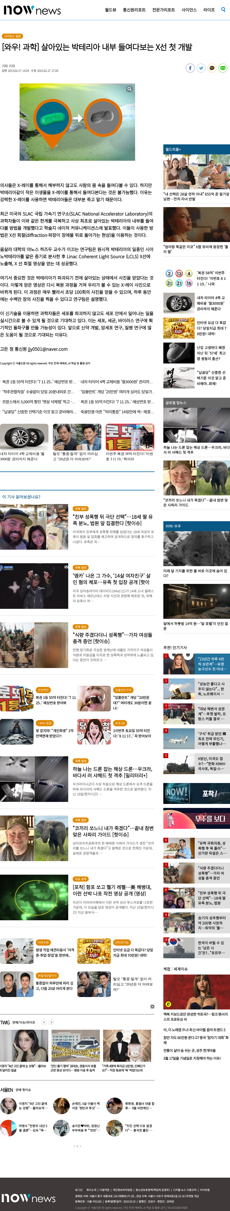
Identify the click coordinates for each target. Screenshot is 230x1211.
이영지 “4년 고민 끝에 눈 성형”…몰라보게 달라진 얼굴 (74, 1068)
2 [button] (77, 1146)
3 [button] (80, 1146)
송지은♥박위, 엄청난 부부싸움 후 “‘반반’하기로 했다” (86, 1130)
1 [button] (74, 1146)
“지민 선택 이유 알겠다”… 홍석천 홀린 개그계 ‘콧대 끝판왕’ (138, 1130)
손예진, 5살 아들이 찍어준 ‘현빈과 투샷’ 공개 (86, 1108)
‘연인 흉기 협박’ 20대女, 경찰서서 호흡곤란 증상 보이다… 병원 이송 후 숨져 (125, 1068)
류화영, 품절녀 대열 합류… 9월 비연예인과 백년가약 (139, 1108)
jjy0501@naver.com (48, 349)
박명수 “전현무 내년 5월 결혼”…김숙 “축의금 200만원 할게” (33, 1130)
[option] (74, 1052)
